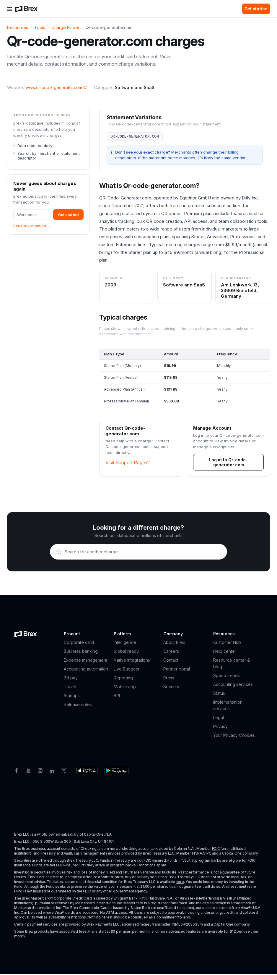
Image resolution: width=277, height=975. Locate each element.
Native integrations (132, 660)
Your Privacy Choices (234, 736)
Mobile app (125, 687)
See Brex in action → (32, 225)
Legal (218, 718)
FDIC (216, 849)
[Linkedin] (52, 771)
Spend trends (226, 676)
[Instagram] (40, 771)
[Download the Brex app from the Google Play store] (116, 771)
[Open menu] (9, 9)
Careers (171, 652)
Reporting (123, 678)
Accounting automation (86, 669)
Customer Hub (227, 643)
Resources (17, 27)
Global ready (126, 652)
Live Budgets (126, 669)
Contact (170, 660)
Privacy (220, 727)
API (117, 696)
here (180, 882)
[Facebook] (16, 771)
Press (168, 678)
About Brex (174, 643)
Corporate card (79, 643)
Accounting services (233, 685)
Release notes (78, 705)
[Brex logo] (26, 9)
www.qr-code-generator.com (56, 87)
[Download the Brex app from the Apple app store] (86, 771)
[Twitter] (63, 771)
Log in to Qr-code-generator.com (228, 463)
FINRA (197, 854)
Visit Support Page (127, 463)
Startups (72, 696)
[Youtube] (28, 771)
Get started (256, 8)
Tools (39, 27)
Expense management (85, 660)
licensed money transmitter (147, 925)
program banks (208, 861)
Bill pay (71, 678)
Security (171, 687)
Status (219, 694)
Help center (224, 652)
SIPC (207, 854)
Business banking (81, 652)
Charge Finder (65, 27)
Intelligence (125, 643)
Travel (70, 687)
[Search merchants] (142, 552)
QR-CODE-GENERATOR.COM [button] (134, 137)
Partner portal (176, 669)
